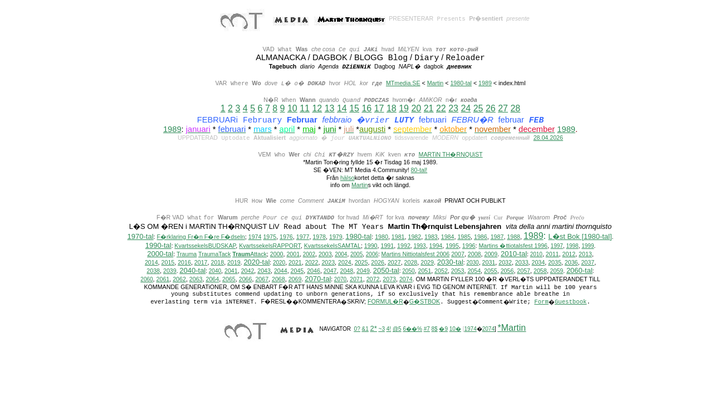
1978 (319, 237)
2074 (406, 279)
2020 (279, 263)
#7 (427, 329)
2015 (168, 263)
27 (503, 108)
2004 (341, 255)
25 (478, 108)
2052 (441, 271)
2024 (344, 263)
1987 (497, 237)
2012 (568, 254)
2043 (264, 271)
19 (404, 108)
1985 (464, 237)
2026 (377, 263)
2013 (585, 254)
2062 (179, 279)
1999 (587, 246)
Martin (435, 83)
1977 (303, 237)
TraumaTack (214, 254)
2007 (457, 254)
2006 (372, 255)
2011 (552, 254)
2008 (474, 254)
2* (373, 329)
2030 (472, 263)
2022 (312, 263)
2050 (408, 271)
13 (330, 108)
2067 (261, 279)
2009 (490, 254)
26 (491, 108)
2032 (505, 263)
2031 (489, 263)
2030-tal (450, 262)
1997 (557, 246)
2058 (540, 271)
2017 (201, 263)
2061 (163, 279)
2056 (507, 271)
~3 (382, 329)
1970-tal (141, 237)
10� (455, 329)
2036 (571, 263)
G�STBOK (424, 302)
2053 (457, 271)
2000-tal (160, 254)
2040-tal (192, 271)
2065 (229, 279)
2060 (146, 280)
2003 (325, 254)
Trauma (187, 254)
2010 (536, 255)
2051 (424, 271)
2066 (245, 279)
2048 (346, 271)
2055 (490, 271)
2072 (373, 279)
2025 (361, 263)
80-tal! (419, 170)
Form (541, 302)
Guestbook (571, 302)
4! (389, 329)
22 (441, 108)
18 (392, 108)
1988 (513, 237)
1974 (255, 237)
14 (342, 108)
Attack (249, 254)
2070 (340, 280)
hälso (347, 177)
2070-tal (318, 279)
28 (515, 108)
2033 (522, 263)
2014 (151, 263)
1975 (269, 237)
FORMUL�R (385, 302)
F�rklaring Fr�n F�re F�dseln (201, 237)
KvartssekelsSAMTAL (332, 246)
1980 (381, 237)
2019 (234, 263)
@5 (397, 329)
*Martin (512, 328)
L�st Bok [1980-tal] (580, 237)
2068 (278, 279)
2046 (313, 271)
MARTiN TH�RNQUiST (451, 154)
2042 (248, 271)
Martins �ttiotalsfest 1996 (512, 246)
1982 (414, 237)
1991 (387, 246)
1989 (485, 83)
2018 (217, 263)
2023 (328, 263)
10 (292, 108)
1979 (336, 237)
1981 (398, 237)
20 (416, 108)
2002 (309, 255)
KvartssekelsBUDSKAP (205, 246)
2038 (153, 271)
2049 (363, 271)
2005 (356, 255)
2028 (411, 263)
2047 (330, 271)
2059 (557, 271)
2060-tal (579, 271)
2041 (231, 271)
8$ (435, 329)
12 (317, 108)
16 (366, 108)
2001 (293, 254)
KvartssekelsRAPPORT (270, 246)
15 (354, 108)
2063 (196, 279)
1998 (572, 246)
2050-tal (386, 271)
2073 (389, 279)
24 (466, 108)
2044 (280, 271)
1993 (419, 246)
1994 (436, 246)
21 (429, 108)
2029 (427, 263)
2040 (215, 271)
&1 (365, 329)
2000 (276, 254)
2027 (394, 263)
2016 (184, 263)
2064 (212, 279)
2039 (170, 271)
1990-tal (158, 246)
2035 (554, 263)
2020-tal (256, 262)
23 (453, 108)
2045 (297, 271)
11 (305, 108)
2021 (295, 263)
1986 (480, 237)
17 (379, 108)
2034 (538, 263)
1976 (286, 237)
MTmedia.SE (403, 83)
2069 (295, 279)
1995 (452, 246)
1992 (403, 246)
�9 (443, 329)
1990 (371, 246)
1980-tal (461, 83)
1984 (447, 237)
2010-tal (514, 254)
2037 (587, 263)
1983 (431, 237)
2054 (474, 271)
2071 (356, 279)
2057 (523, 271)
